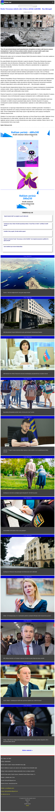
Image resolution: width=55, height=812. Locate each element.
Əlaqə (27, 801)
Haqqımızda (27, 800)
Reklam (27, 805)
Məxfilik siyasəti (27, 803)
